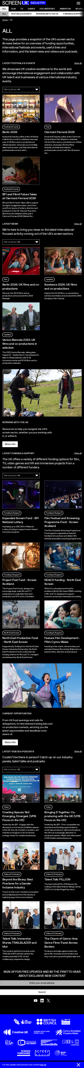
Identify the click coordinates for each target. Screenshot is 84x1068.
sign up (43, 1065)
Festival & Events (11, 127)
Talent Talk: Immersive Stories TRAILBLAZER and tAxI (19, 943)
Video (6, 807)
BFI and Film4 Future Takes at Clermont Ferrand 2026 (19, 196)
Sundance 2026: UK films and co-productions (60, 287)
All (4, 9)
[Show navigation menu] (78, 3)
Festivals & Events (21, 14)
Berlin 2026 (9, 132)
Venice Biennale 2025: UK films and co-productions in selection (19, 344)
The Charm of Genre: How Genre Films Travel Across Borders (61, 943)
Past (48, 127)
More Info (10, 742)
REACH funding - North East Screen (62, 582)
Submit (42, 992)
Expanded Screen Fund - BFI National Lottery (20, 520)
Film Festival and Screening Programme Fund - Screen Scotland (62, 522)
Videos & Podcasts (12, 874)
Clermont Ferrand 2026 (59, 132)
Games (31, 9)
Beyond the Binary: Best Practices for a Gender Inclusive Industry (17, 883)
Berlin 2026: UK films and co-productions (21, 287)
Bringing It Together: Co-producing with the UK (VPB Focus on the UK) (62, 816)
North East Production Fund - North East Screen (20, 640)
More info (10, 444)
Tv (21, 9)
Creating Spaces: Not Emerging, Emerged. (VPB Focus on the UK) (19, 816)
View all (78, 63)
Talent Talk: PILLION (57, 880)
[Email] (42, 983)
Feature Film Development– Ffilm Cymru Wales (62, 640)
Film (13, 9)
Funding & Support (12, 513)
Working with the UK (47, 14)
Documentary (47, 9)
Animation (65, 9)
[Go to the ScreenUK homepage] (24, 3)
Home (5, 20)
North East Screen (12, 633)
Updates (49, 279)
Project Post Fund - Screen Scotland (19, 582)
